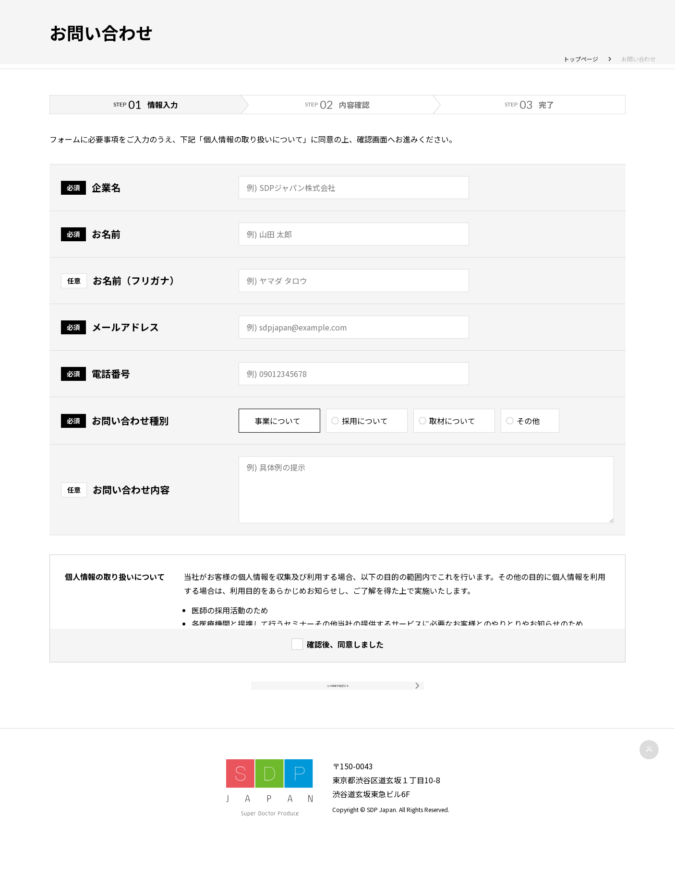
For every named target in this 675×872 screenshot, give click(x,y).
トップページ (581, 59)
